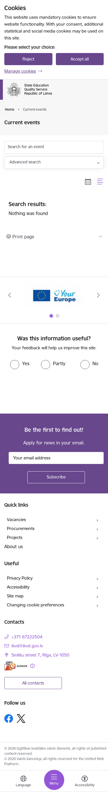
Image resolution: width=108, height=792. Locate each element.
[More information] (32, 666)
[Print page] (54, 236)
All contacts (33, 683)
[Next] (98, 295)
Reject (28, 59)
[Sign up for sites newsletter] (56, 477)
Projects (14, 537)
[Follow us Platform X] (21, 718)
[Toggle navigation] (54, 780)
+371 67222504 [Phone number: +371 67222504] (27, 637)
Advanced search (25, 162)
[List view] (100, 181)
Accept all (80, 59)
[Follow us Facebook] (8, 718)
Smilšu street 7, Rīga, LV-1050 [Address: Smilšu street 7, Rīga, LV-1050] (40, 655)
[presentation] (48, 391)
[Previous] (9, 295)
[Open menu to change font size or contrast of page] (85, 782)
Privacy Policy (20, 578)
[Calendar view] (88, 181)
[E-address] (15, 666)
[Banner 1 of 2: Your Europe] (54, 295)
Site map (15, 596)
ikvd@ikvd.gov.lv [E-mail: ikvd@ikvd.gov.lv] (27, 645)
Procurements (21, 528)
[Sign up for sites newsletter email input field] (56, 458)
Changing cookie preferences (35, 605)
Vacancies (16, 519)
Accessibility (18, 587)
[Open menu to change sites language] (23, 782)
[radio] (19, 363)
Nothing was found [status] (54, 208)
